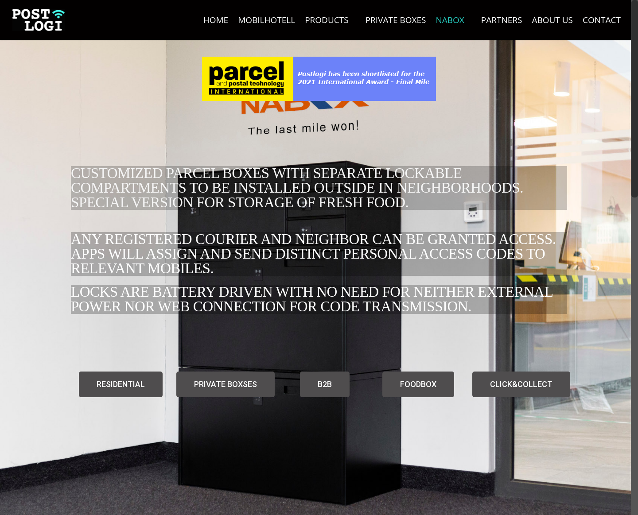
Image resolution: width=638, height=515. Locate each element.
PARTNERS (501, 20)
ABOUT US (552, 20)
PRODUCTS (330, 20)
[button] (121, 384)
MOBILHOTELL (266, 20)
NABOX (454, 20)
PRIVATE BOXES (396, 20)
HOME (215, 20)
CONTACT (602, 20)
